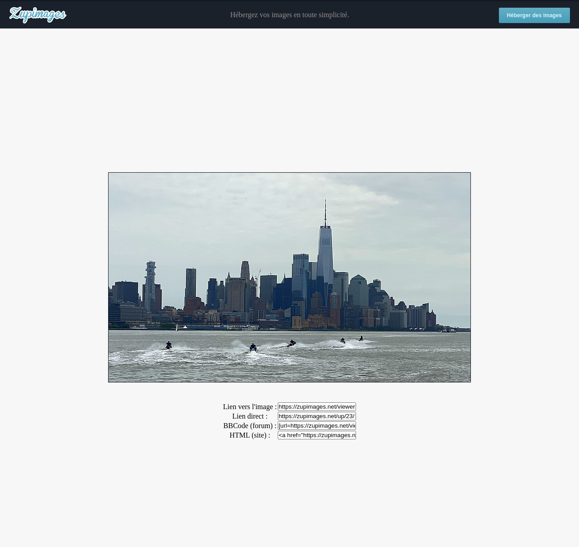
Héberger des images (534, 15)
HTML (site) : (249, 435)
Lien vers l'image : (250, 406)
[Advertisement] (289, 101)
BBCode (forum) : (249, 425)
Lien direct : (249, 416)
